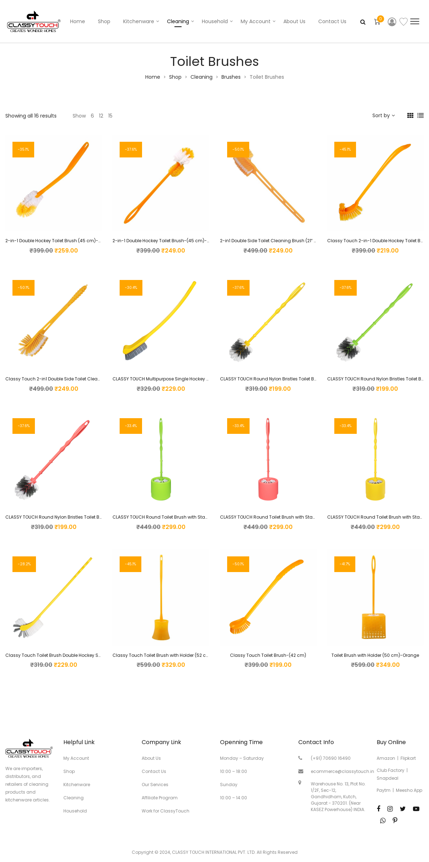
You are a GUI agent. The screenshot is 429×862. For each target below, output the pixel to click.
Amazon (386, 758)
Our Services (155, 784)
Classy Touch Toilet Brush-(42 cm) (268, 655)
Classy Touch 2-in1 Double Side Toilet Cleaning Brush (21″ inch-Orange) (83, 379)
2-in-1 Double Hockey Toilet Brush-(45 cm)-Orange (168, 241)
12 (101, 115)
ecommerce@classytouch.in (342, 771)
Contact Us (332, 21)
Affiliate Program (160, 798)
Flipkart (408, 758)
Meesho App (409, 790)
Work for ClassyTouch (165, 811)
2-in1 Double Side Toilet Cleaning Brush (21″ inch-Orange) (282, 241)
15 (110, 115)
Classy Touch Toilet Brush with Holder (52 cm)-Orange (172, 655)
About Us (294, 21)
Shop (104, 21)
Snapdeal (387, 778)
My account (256, 21)
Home (77, 21)
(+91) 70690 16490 (331, 758)
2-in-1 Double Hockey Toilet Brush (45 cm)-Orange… (61, 241)
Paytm (384, 790)
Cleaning (178, 21)
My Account (76, 758)
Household (215, 21)
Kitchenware (138, 21)
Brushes (231, 77)
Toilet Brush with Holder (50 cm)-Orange (375, 655)
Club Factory (390, 770)
